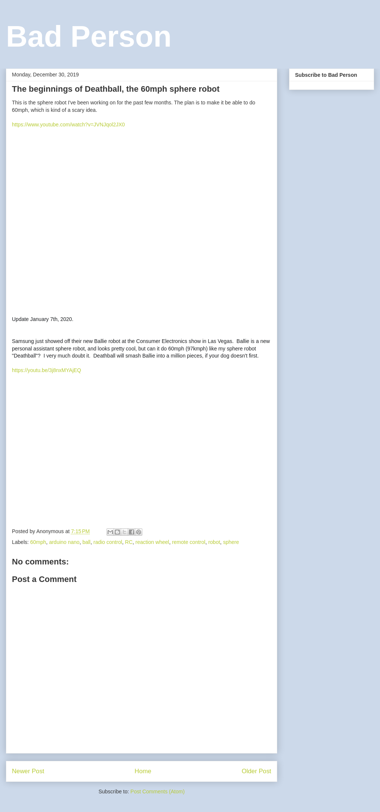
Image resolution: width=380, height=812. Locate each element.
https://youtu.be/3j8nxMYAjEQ (46, 370)
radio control (108, 542)
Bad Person (89, 36)
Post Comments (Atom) (157, 791)
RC (129, 542)
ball (86, 542)
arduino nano (64, 542)
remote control (188, 542)
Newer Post (28, 771)
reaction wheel (152, 542)
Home (142, 771)
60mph (38, 542)
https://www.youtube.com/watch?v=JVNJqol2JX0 (68, 125)
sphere (231, 542)
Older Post (256, 771)
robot (214, 542)
